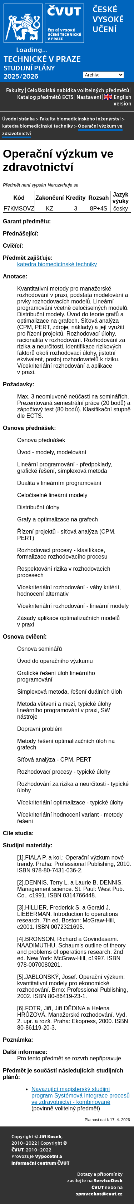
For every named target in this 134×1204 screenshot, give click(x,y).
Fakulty (15, 90)
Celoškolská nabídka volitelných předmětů (78, 90)
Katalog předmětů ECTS (45, 97)
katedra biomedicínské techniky (37, 125)
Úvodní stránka (18, 118)
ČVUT (17, 1149)
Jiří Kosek (50, 1136)
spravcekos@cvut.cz (99, 1193)
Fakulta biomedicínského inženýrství (80, 118)
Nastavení (88, 97)
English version (117, 100)
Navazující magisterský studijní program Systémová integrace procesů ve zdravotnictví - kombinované (80, 1095)
